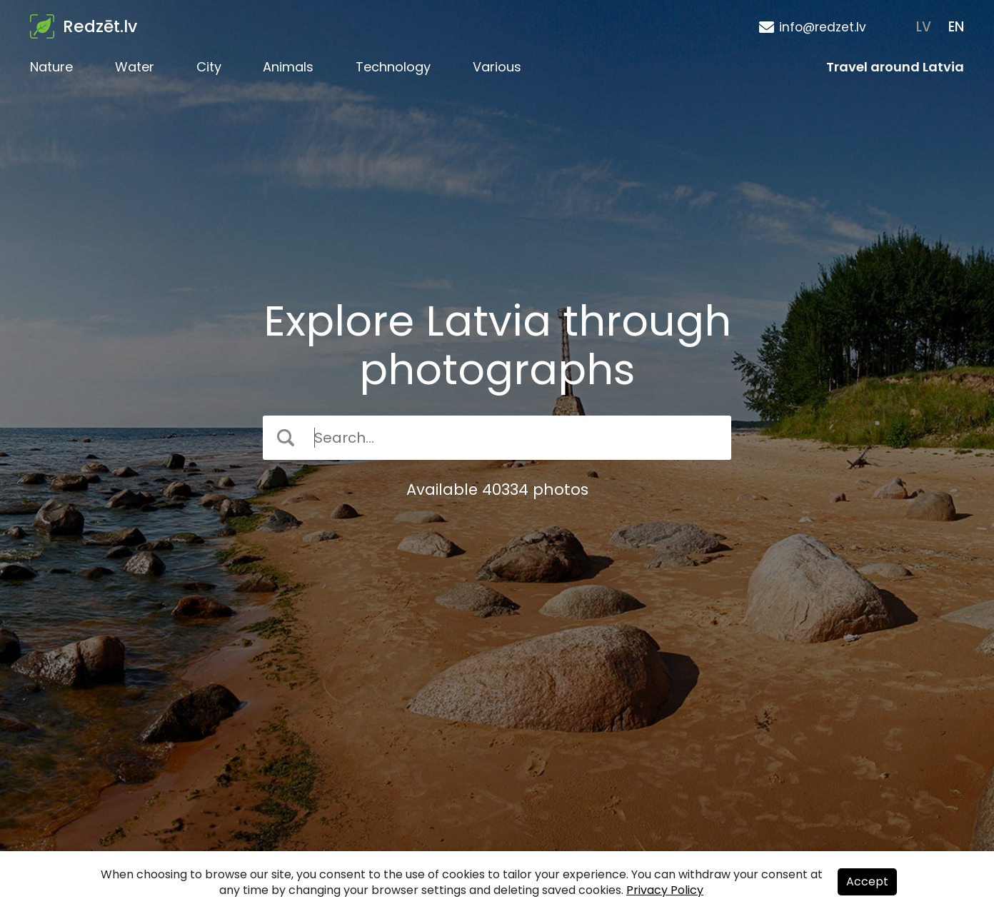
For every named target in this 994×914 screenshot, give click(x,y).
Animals (288, 67)
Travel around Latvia (895, 67)
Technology (393, 67)
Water (134, 67)
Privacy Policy (664, 890)
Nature (51, 67)
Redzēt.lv (100, 26)
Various (497, 67)
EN (956, 26)
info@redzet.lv (822, 27)
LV (923, 26)
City (208, 67)
